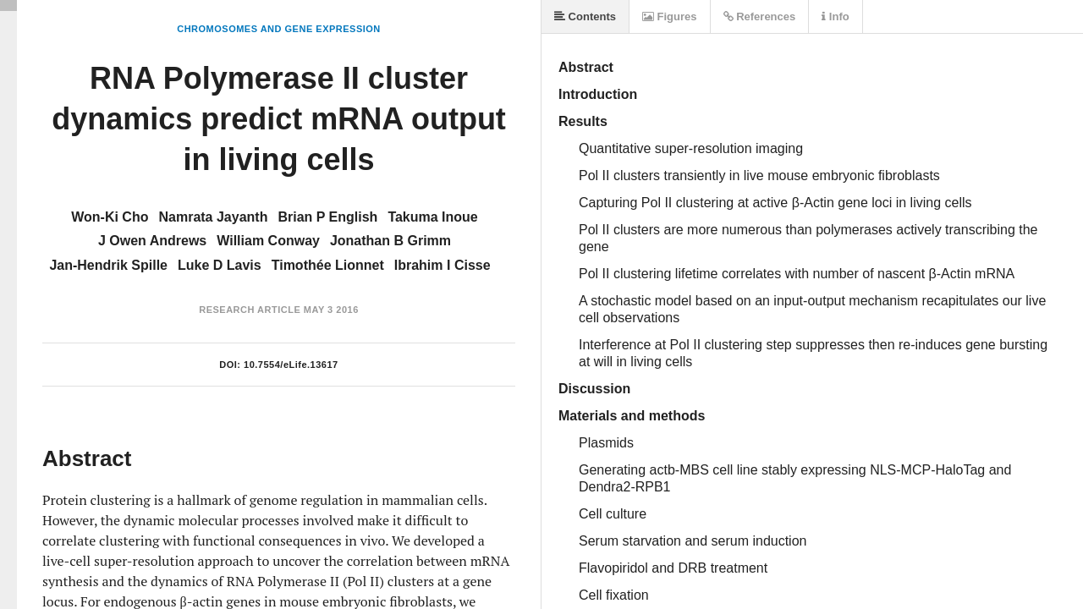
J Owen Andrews (152, 240)
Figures (669, 16)
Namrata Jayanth (212, 217)
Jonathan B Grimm (390, 240)
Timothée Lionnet (328, 265)
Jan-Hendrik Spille (108, 265)
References (759, 16)
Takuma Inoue (432, 217)
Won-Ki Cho (109, 217)
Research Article (249, 309)
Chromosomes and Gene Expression (279, 29)
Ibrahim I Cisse (442, 265)
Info (835, 16)
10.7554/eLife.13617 (291, 364)
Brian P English (327, 217)
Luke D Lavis (219, 265)
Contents (585, 16)
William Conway (268, 240)
